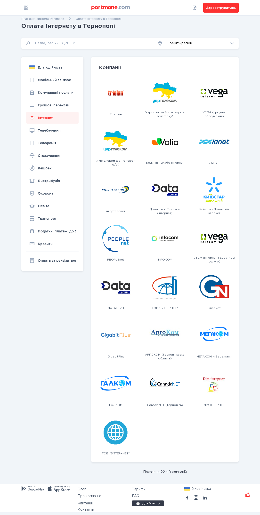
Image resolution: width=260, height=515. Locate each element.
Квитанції (86, 503)
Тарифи (139, 489)
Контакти (86, 509)
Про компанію (89, 496)
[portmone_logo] (110, 7)
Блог (82, 489)
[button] (196, 43)
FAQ (135, 496)
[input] (87, 43)
